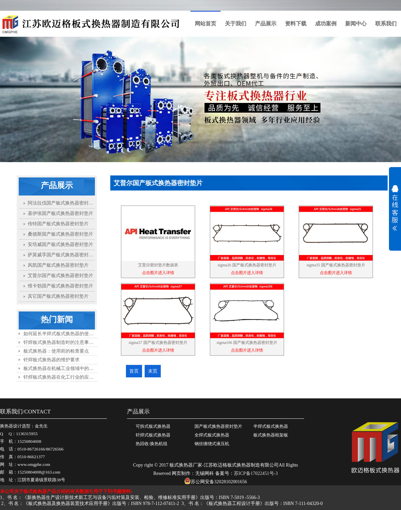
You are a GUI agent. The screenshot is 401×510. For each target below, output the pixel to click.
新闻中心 (356, 23)
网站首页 (205, 23)
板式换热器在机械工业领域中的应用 (60, 368)
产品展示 (265, 23)
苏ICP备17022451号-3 (256, 473)
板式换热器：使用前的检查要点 (56, 351)
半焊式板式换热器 (270, 426)
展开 (395, 208)
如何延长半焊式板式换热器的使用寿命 (63, 333)
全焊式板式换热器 (211, 434)
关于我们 (235, 23)
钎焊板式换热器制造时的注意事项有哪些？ (67, 342)
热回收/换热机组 (151, 443)
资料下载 (295, 23)
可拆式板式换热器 (153, 426)
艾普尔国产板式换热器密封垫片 (348, 198)
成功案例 (326, 23)
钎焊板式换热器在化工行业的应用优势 (63, 377)
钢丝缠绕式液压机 (211, 443)
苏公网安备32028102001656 (215, 481)
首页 (226, 198)
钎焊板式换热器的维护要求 (51, 359)
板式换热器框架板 (270, 434)
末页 (152, 371)
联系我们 (386, 23)
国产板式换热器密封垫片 (284, 198)
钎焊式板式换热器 (153, 434)
